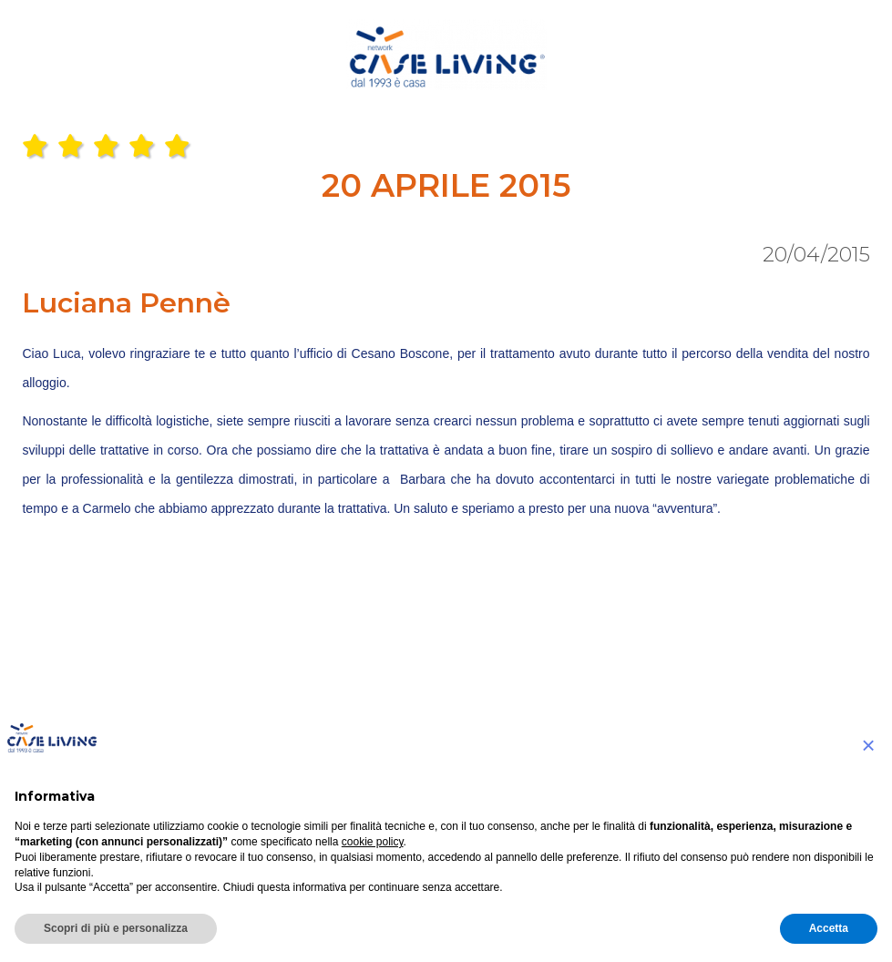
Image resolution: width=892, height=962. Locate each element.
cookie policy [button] (373, 841)
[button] (868, 745)
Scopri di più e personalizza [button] (116, 928)
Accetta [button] (828, 928)
